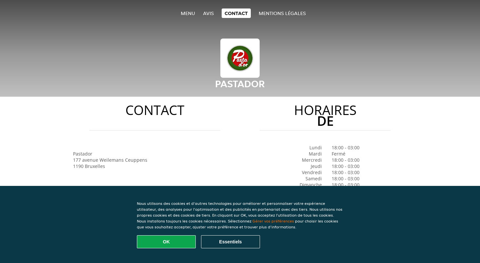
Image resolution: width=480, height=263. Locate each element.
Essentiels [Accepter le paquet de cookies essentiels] (230, 241)
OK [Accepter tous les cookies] (166, 241)
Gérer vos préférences (273, 221)
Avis (208, 13)
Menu (188, 13)
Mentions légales (282, 13)
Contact (236, 13)
